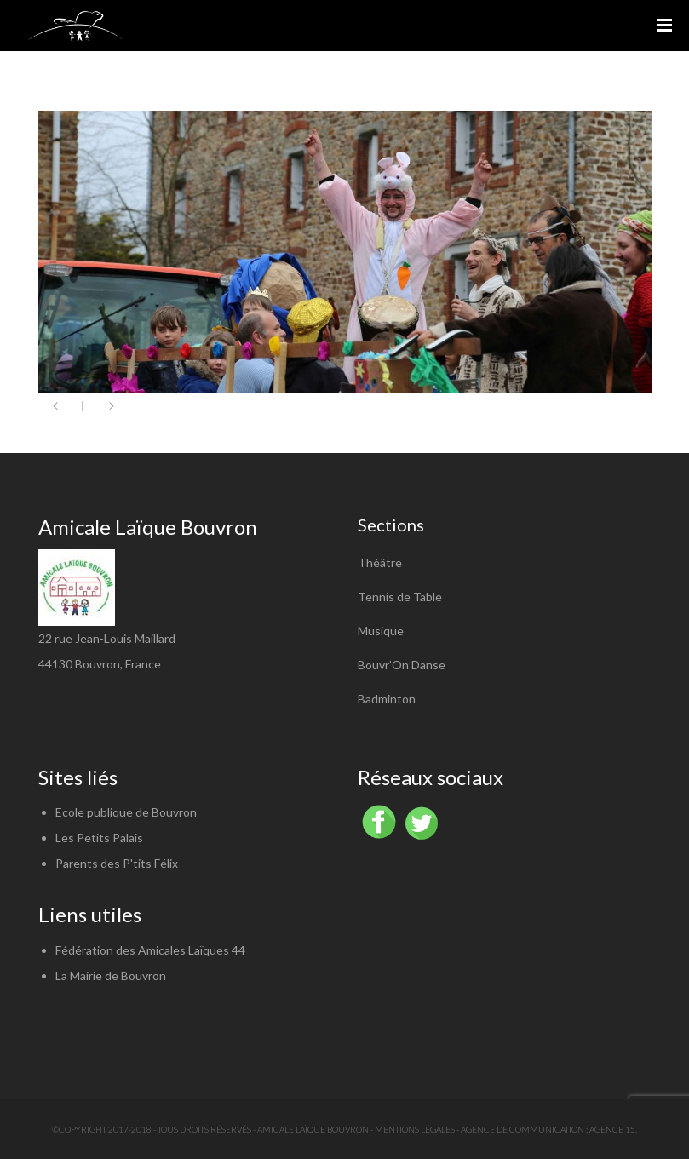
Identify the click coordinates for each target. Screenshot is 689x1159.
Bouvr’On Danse (401, 664)
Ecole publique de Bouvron (126, 812)
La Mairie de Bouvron (110, 975)
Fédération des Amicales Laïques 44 (150, 950)
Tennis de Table (400, 596)
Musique (381, 630)
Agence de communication (522, 1129)
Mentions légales (415, 1129)
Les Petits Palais (99, 837)
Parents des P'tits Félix (116, 863)
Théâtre (380, 562)
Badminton (387, 698)
